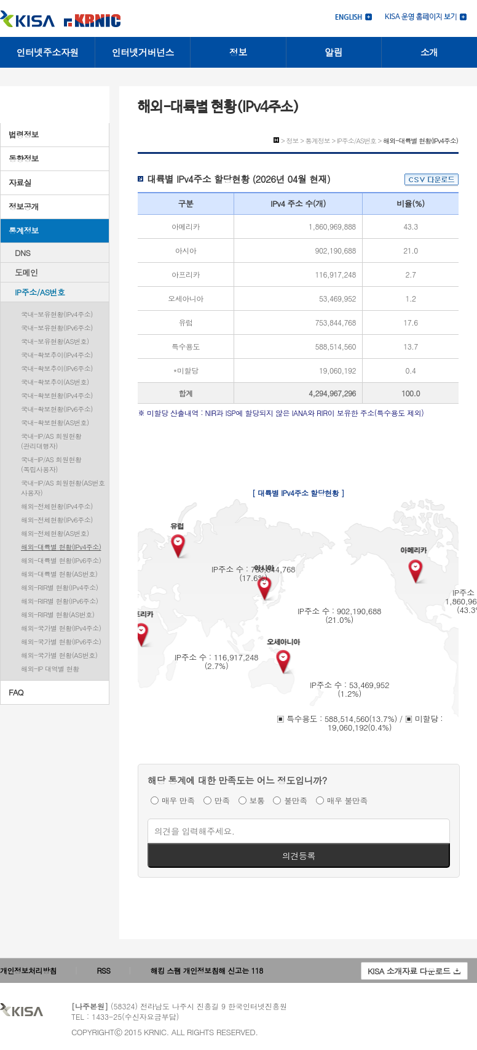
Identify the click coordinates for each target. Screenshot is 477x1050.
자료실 (20, 182)
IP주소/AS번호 (40, 292)
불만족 (295, 800)
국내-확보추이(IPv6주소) (57, 368)
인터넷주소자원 (47, 52)
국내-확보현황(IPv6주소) (57, 409)
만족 (222, 800)
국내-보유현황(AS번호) (55, 341)
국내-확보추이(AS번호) (55, 382)
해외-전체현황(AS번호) (55, 533)
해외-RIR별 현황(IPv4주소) (59, 587)
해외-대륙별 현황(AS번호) (59, 574)
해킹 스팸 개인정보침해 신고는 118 (207, 970)
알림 (333, 52)
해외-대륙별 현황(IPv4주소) (61, 546)
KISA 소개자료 (414, 971)
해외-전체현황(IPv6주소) (57, 519)
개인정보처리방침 (28, 970)
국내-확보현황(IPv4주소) (57, 395)
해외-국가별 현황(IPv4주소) (61, 628)
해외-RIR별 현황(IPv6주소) (59, 601)
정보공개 (24, 206)
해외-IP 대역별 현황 (50, 668)
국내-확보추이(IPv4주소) (57, 354)
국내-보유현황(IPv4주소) (57, 314)
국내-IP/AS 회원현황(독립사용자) (51, 464)
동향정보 (24, 158)
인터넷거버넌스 (143, 52)
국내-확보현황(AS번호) (55, 422)
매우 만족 (178, 800)
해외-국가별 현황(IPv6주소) (61, 641)
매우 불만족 (347, 800)
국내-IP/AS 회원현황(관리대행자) (51, 441)
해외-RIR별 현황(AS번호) (57, 614)
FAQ (16, 692)
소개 (429, 52)
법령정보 (24, 134)
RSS (104, 970)
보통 (257, 800)
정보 (238, 52)
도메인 (26, 272)
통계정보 (24, 230)
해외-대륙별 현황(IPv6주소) (61, 560)
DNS (22, 252)
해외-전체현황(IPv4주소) (57, 506)
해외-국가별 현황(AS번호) (59, 655)
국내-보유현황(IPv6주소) (57, 327)
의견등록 (298, 855)
